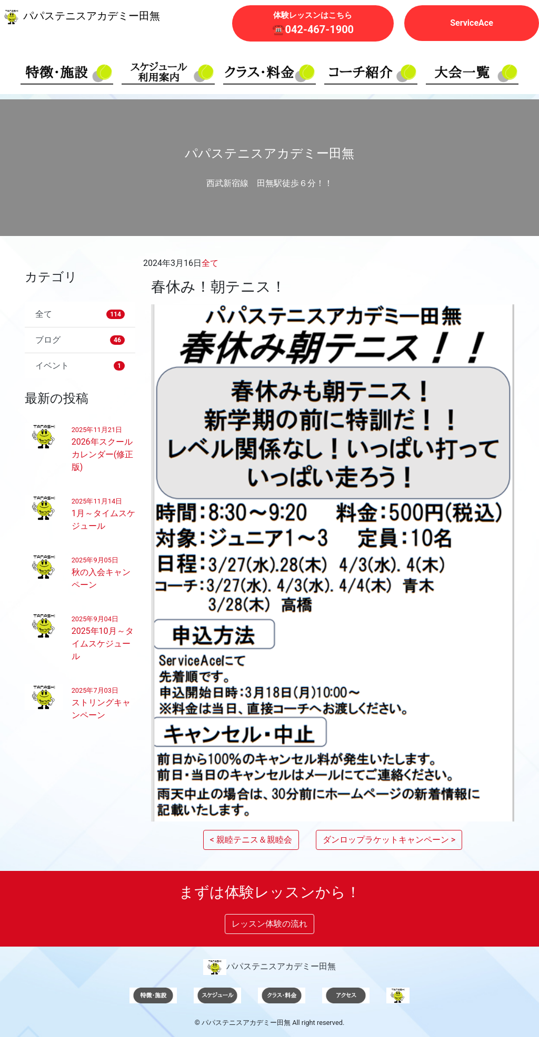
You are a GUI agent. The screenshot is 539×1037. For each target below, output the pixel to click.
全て (210, 263)
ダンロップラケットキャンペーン (386, 840)
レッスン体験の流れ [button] (269, 924)
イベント (80, 366)
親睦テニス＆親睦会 (254, 840)
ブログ (80, 340)
